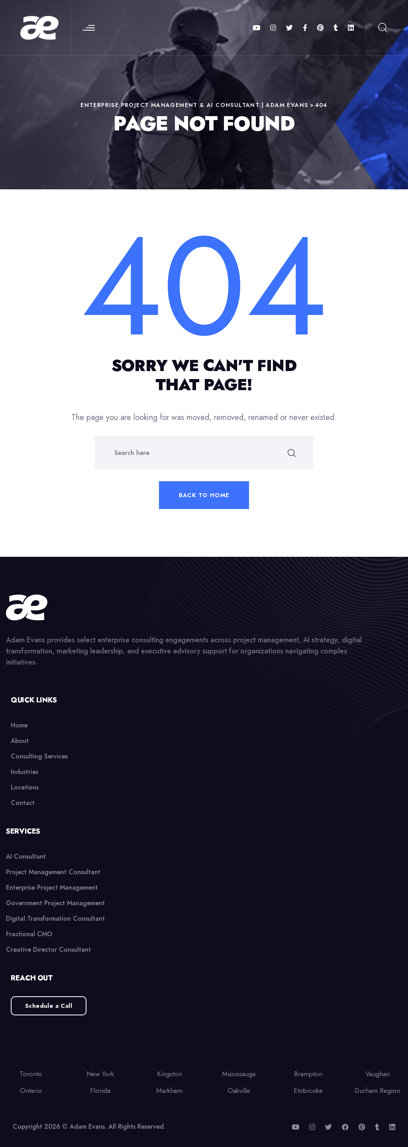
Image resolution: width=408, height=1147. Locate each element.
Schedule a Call (48, 1005)
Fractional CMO (29, 934)
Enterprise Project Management (52, 887)
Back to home (204, 495)
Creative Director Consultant (48, 949)
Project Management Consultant (53, 872)
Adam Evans (87, 1126)
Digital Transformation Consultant (55, 918)
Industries (24, 771)
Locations (25, 787)
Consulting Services (39, 756)
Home (19, 725)
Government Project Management (55, 903)
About (20, 740)
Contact (23, 802)
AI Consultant (26, 856)
